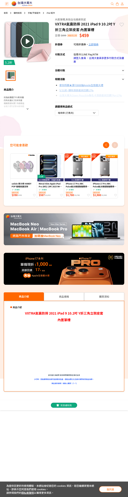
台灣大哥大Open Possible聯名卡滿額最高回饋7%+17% (90, 95)
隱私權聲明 (27, 493)
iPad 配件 (50, 13)
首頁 (6, 13)
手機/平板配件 (34, 13)
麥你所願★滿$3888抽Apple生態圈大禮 (81, 85)
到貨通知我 (64, 405)
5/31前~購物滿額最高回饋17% (76, 90)
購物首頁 (18, 13)
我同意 (110, 489)
